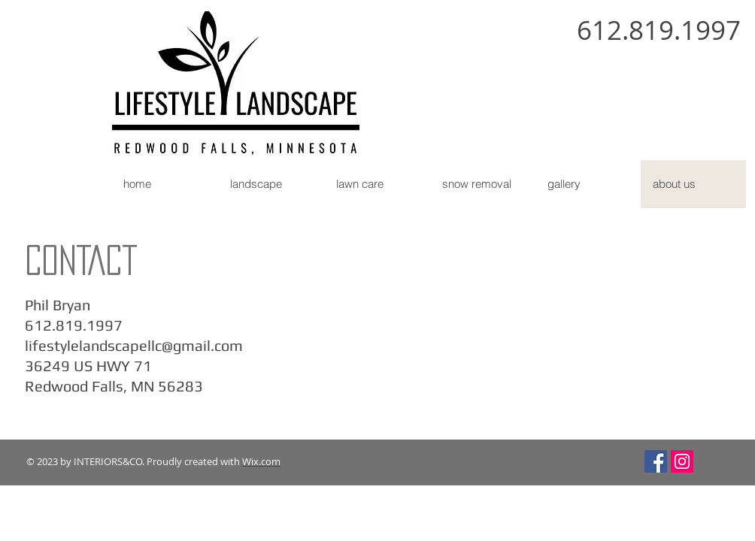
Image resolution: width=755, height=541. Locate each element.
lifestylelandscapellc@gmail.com (134, 345)
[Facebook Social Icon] (655, 461)
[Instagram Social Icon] (682, 461)
